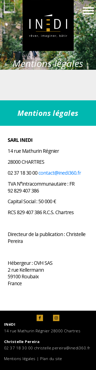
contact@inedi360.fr (59, 172)
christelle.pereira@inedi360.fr (62, 347)
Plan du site (51, 358)
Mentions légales (20, 358)
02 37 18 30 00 (18, 347)
